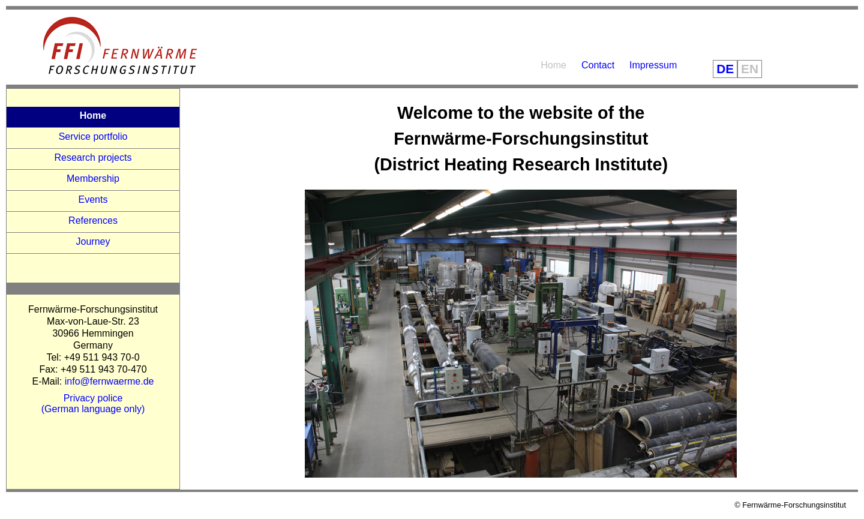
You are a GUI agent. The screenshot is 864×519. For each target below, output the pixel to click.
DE (725, 69)
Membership (93, 178)
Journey (93, 241)
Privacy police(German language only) (93, 403)
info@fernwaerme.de (109, 381)
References (93, 220)
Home (553, 65)
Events (93, 199)
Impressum (653, 65)
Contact (597, 65)
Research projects (93, 157)
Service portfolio (93, 136)
